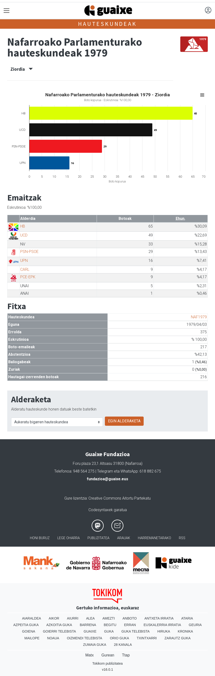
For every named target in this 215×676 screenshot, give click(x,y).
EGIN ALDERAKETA (124, 421)
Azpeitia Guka (26, 625)
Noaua (53, 638)
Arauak (123, 538)
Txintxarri (147, 638)
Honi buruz (40, 538)
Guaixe (90, 631)
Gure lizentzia (75, 498)
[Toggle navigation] (6, 11)
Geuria (195, 625)
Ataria (187, 618)
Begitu (110, 625)
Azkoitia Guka (59, 625)
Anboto (129, 618)
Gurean (107, 655)
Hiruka (163, 631)
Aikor (54, 618)
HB (22, 226)
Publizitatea (98, 538)
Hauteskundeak (107, 24)
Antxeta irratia (159, 618)
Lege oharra (68, 538)
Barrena (88, 625)
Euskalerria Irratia (162, 625)
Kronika (185, 631)
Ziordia (21, 69)
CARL (24, 269)
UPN (24, 260)
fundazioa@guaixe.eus (107, 479)
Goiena (28, 631)
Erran (130, 625)
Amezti (108, 618)
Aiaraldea (31, 618)
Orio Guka (119, 638)
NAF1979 (199, 317)
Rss (182, 538)
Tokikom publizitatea (107, 663)
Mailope (31, 638)
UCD (23, 235)
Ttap (126, 655)
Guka (109, 631)
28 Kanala (123, 645)
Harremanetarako (154, 538)
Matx (89, 655)
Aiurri (72, 618)
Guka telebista (135, 631)
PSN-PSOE (29, 251)
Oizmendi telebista (84, 638)
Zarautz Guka (178, 638)
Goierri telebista (59, 631)
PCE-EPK (27, 277)
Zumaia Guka (94, 645)
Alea (90, 618)
